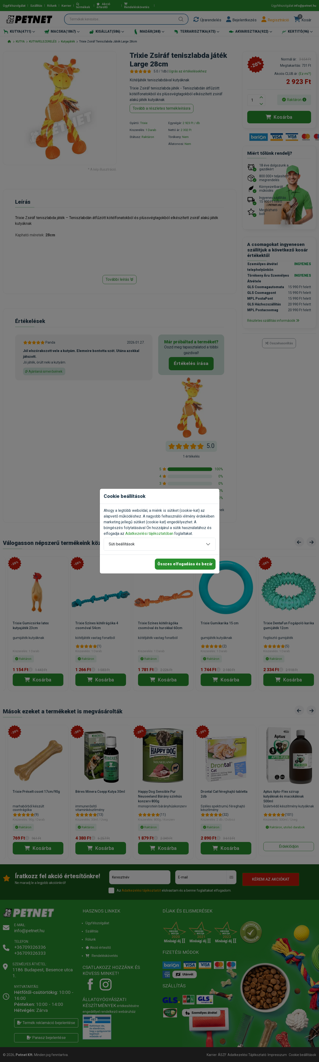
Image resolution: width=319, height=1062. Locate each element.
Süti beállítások (122, 544)
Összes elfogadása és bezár (185, 564)
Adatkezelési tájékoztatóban (149, 533)
